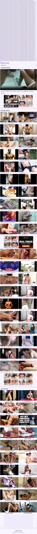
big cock (11, 91)
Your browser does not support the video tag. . (18, 79)
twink (4, 91)
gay (1, 91)
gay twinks (3, 93)
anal (22, 91)
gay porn (18, 91)
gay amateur (31, 91)
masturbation (26, 91)
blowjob (7, 91)
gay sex (15, 91)
